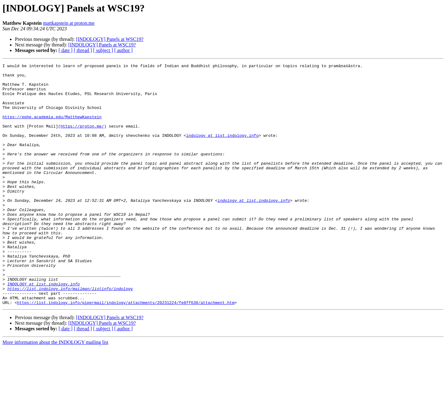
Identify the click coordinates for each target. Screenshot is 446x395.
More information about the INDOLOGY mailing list (55, 389)
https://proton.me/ (82, 138)
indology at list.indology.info (222, 149)
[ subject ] (103, 50)
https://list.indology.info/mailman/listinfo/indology (70, 333)
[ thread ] (83, 50)
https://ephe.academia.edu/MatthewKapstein (52, 127)
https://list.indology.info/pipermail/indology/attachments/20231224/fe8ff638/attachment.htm (125, 350)
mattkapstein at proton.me (69, 23)
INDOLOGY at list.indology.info (43, 327)
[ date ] (65, 50)
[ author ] (123, 50)
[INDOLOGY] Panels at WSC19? (109, 39)
